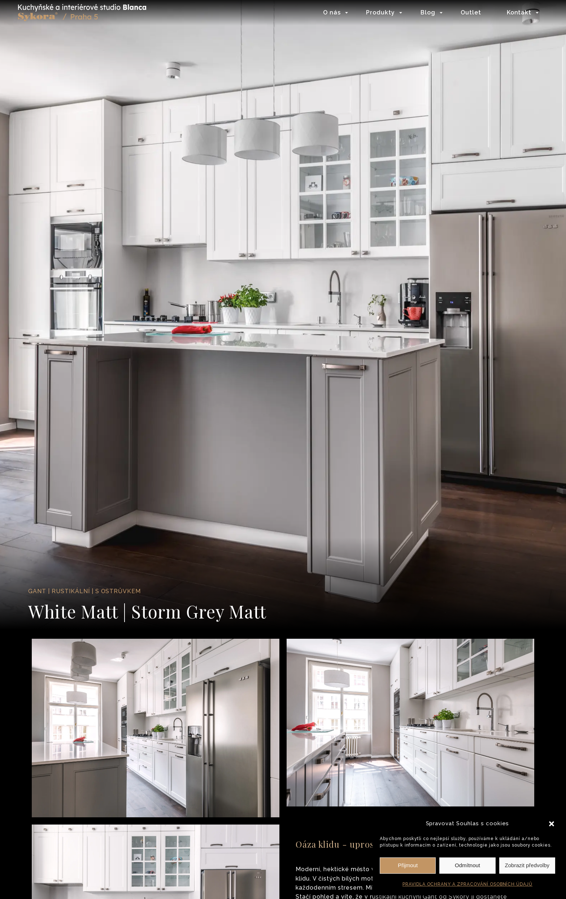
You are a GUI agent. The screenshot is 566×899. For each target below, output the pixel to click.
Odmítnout (467, 865)
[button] (551, 823)
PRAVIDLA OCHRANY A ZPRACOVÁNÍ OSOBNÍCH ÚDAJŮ (467, 884)
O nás (332, 12)
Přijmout (408, 865)
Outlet (471, 12)
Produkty (380, 12)
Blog (428, 12)
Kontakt (519, 12)
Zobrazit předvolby (527, 865)
